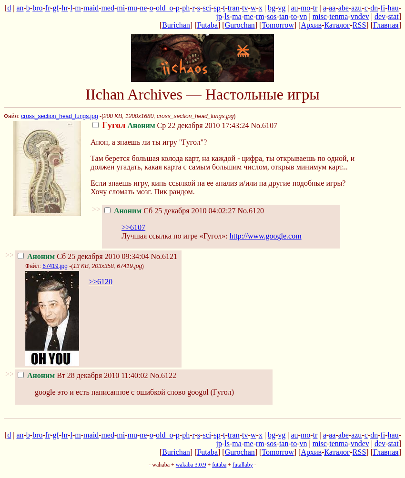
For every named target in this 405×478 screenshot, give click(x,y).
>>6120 (100, 282)
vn (303, 16)
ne (143, 8)
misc (320, 16)
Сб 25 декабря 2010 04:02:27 (169, 211)
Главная (386, 25)
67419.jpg (55, 266)
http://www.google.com (266, 236)
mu (132, 8)
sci (206, 8)
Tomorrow (278, 25)
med (107, 8)
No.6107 (264, 125)
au (294, 8)
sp (217, 8)
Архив (311, 25)
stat (393, 16)
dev (380, 16)
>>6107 (133, 227)
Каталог (337, 25)
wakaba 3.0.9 (191, 464)
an (19, 8)
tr (315, 8)
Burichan (176, 25)
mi (121, 8)
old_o (164, 8)
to (294, 16)
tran (234, 8)
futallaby (243, 464)
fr (47, 8)
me (248, 16)
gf (56, 8)
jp (219, 16)
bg (271, 8)
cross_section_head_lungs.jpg (59, 116)
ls (227, 16)
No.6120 (250, 211)
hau (393, 8)
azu (356, 8)
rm (260, 16)
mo (305, 8)
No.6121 (164, 256)
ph (186, 8)
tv (245, 8)
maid (91, 8)
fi (382, 8)
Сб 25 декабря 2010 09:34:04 (83, 256)
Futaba (207, 25)
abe (343, 8)
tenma (338, 16)
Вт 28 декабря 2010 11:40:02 (83, 375)
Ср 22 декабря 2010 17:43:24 (170, 125)
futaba (219, 464)
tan (284, 16)
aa (332, 8)
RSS (359, 25)
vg (281, 8)
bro (37, 8)
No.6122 (163, 375)
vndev (360, 16)
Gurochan (240, 25)
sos (271, 16)
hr (64, 8)
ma (237, 16)
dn (374, 8)
